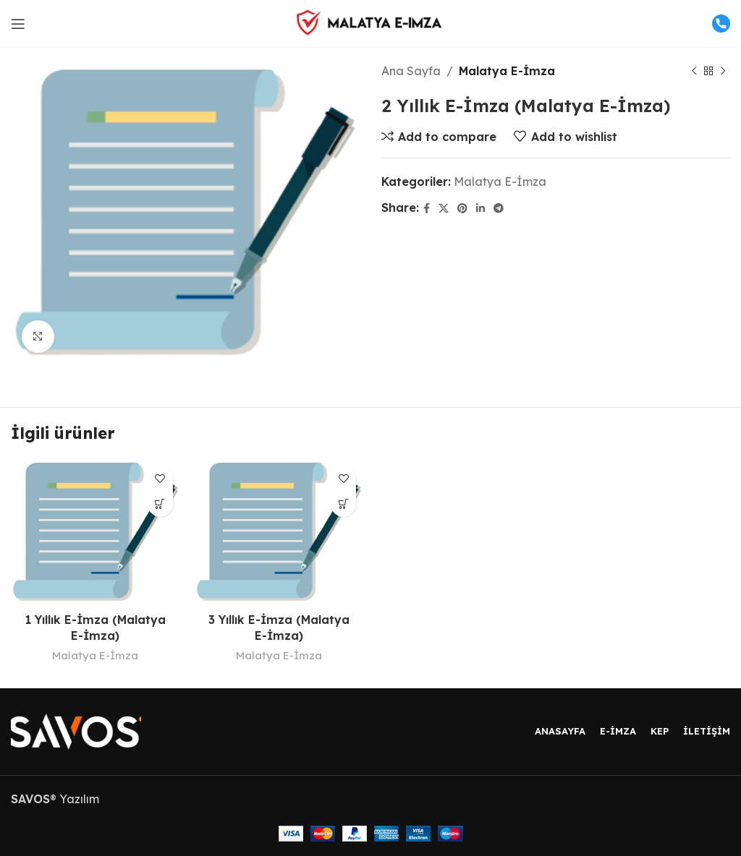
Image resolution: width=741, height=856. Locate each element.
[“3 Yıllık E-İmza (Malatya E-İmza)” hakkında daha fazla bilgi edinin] (343, 504)
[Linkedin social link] (480, 208)
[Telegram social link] (498, 208)
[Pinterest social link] (462, 208)
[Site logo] (370, 22)
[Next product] (723, 71)
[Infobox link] (712, 23)
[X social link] (443, 208)
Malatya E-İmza (507, 71)
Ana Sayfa (411, 71)
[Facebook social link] (426, 208)
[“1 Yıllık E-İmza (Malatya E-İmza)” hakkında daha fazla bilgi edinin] (160, 504)
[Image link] (76, 730)
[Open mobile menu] (18, 23)
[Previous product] (694, 71)
